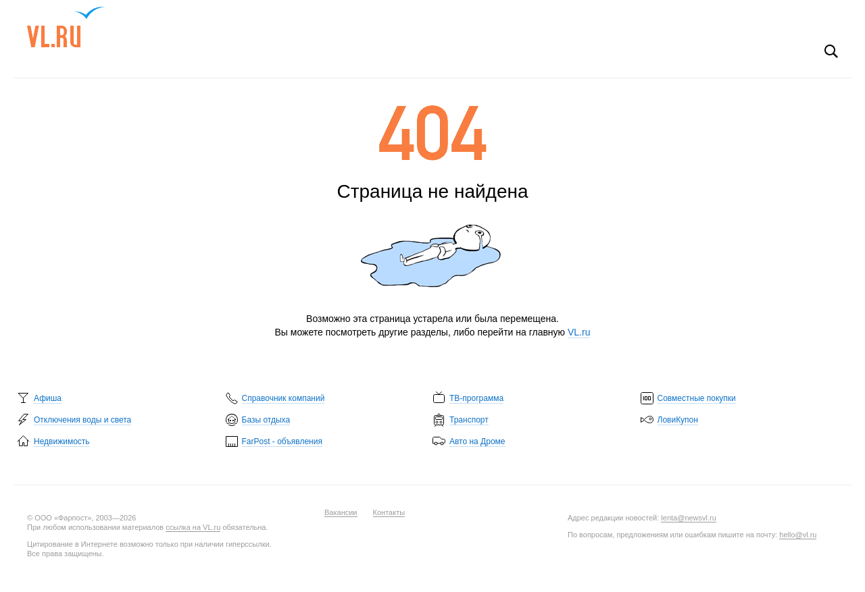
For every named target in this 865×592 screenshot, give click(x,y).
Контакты (389, 512)
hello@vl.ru (797, 535)
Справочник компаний (283, 398)
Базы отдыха (266, 420)
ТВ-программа (476, 398)
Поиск (831, 51)
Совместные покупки (697, 398)
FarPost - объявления (282, 441)
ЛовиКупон (678, 420)
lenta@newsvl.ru (688, 518)
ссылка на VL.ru (193, 527)
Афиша (47, 398)
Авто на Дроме (477, 441)
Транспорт (469, 420)
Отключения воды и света (82, 420)
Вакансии (340, 512)
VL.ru (66, 27)
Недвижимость (62, 441)
